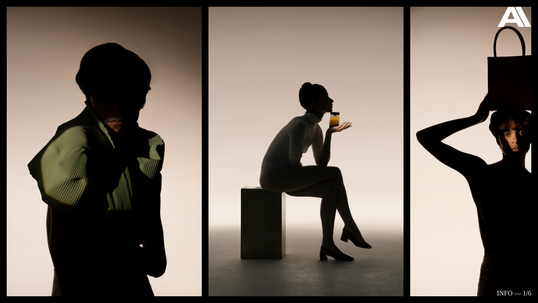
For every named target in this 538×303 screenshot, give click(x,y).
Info (504, 293)
